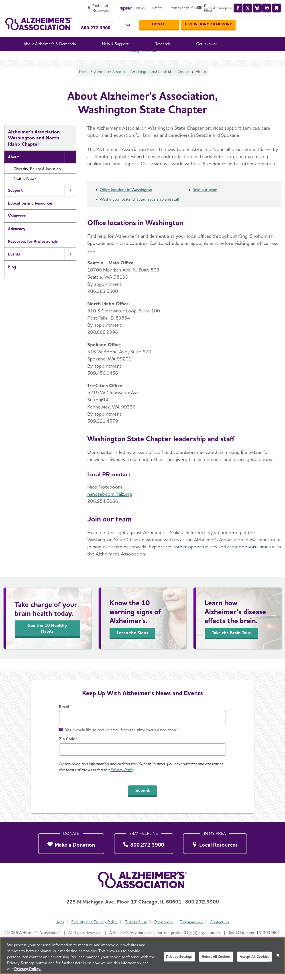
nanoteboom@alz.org (109, 506)
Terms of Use (135, 922)
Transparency (192, 922)
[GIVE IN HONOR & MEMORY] (252, 19)
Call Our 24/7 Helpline (98, 17)
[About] (164, 6)
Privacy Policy (122, 769)
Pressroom (164, 922)
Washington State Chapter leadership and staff (139, 211)
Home (78, 83)
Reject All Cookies (216, 958)
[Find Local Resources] (136, 6)
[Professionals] (219, 6)
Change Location (142, 62)
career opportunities (249, 558)
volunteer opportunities (191, 558)
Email (64, 706)
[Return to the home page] (38, 19)
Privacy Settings (179, 958)
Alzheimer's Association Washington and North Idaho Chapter (142, 83)
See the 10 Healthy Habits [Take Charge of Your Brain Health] (47, 640)
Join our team (205, 201)
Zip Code (67, 739)
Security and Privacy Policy (93, 922)
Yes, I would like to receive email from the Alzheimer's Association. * (122, 729)
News (13, 291)
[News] (180, 6)
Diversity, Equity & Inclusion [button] (37, 180)
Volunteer (17, 227)
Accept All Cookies (254, 958)
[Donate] (203, 19)
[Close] (278, 957)
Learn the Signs (132, 644)
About (13, 168)
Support (15, 202)
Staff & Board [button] (25, 190)
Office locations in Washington (126, 201)
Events (14, 266)
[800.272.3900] (144, 842)
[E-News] (246, 6)
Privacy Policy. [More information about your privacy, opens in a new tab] (27, 970)
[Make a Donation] (71, 842)
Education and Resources (30, 215)
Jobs (58, 922)
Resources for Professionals (33, 253)
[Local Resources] (215, 842)
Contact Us (221, 922)
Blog (12, 278)
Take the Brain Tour (231, 644)
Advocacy (16, 240)
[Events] (197, 6)
